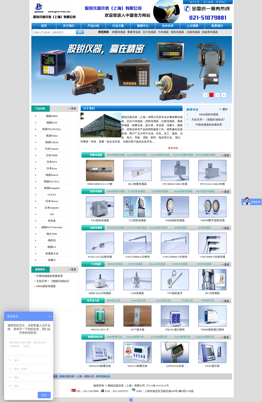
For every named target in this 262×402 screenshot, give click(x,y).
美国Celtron (52, 142)
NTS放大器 (187, 300)
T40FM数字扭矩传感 (212, 220)
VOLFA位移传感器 (136, 227)
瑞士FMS (51, 233)
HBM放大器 (113, 300)
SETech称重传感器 (205, 154)
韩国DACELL (52, 181)
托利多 (52, 220)
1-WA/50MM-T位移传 (175, 256)
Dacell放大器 (163, 300)
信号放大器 (93, 300)
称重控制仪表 (95, 337)
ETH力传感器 (135, 264)
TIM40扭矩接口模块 (212, 329)
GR (52, 214)
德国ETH (51, 122)
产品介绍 (93, 25)
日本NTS (52, 161)
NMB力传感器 (180, 264)
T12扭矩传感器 (137, 220)
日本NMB (52, 155)
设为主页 (195, 2)
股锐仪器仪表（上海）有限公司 (77, 376)
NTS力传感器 (204, 264)
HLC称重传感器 (137, 183)
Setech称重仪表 (159, 336)
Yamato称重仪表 (135, 336)
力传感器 (163, 32)
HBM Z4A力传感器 (100, 293)
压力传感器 (149, 32)
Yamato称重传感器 (137, 154)
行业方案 (118, 25)
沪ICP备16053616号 (157, 385)
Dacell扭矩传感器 (205, 191)
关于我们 (68, 25)
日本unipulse (52, 207)
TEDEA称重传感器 (183, 154)
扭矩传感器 (177, 32)
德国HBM (52, 116)
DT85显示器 (212, 365)
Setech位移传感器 (158, 227)
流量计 (52, 260)
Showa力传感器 (157, 264)
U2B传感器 (137, 293)
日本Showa (51, 201)
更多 (73, 108)
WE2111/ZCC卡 (100, 329)
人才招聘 (192, 25)
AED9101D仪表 (175, 365)
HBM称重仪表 (114, 336)
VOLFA (51, 194)
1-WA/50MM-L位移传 (137, 256)
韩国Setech (52, 174)
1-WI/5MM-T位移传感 (212, 256)
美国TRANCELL (51, 129)
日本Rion (51, 168)
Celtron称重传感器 (160, 154)
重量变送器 (134, 32)
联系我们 (221, 2)
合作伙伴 (167, 25)
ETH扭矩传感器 (136, 191)
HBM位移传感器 (116, 227)
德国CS (51, 246)
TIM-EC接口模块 (175, 329)
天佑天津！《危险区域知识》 (53, 281)
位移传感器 (193, 32)
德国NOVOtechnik (51, 227)
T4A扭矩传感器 (100, 220)
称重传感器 (118, 32)
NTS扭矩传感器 (160, 191)
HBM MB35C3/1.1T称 (99, 183)
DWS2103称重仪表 (100, 365)
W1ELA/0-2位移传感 (100, 256)
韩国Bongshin (52, 188)
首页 (44, 25)
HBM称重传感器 (116, 154)
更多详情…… (175, 148)
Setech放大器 (139, 300)
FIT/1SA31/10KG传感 (212, 183)
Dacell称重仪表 (182, 336)
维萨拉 (52, 240)
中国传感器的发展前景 (49, 275)
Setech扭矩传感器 (183, 191)
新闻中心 (143, 25)
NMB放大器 (207, 300)
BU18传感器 (212, 293)
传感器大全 (52, 253)
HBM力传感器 (115, 264)
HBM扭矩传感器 (46, 286)
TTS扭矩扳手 (175, 293)
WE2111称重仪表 (137, 365)
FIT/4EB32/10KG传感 (175, 183)
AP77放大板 (137, 329)
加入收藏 (208, 2)
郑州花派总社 (103, 376)
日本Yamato (52, 148)
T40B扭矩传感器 (175, 220)
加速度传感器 (210, 32)
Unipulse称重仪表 (204, 336)
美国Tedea (52, 135)
